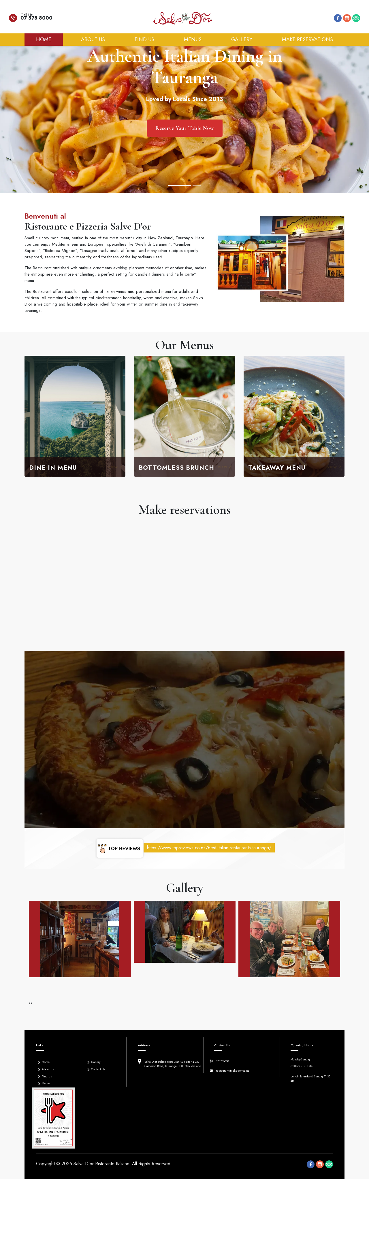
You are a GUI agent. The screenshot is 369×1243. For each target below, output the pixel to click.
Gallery (241, 39)
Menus (193, 39)
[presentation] (30, 1002)
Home (49, 39)
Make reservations (307, 39)
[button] (24, 676)
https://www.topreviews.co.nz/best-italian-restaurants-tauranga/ (209, 847)
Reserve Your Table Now (184, 128)
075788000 (222, 1061)
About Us (93, 39)
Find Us (144, 39)
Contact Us (95, 1069)
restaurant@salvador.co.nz (232, 1070)
